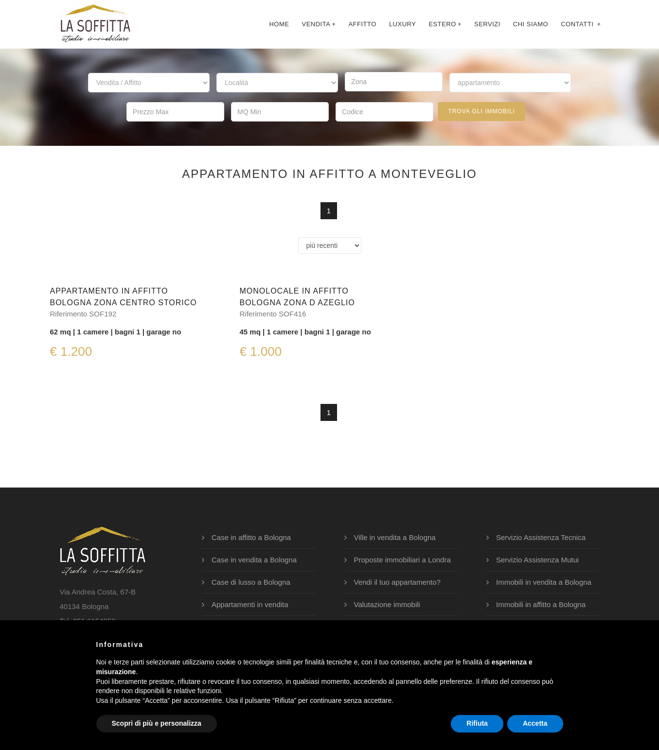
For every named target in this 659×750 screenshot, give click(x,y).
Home (279, 24)
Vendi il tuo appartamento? (397, 582)
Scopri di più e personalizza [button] (156, 723)
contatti (581, 24)
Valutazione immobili (387, 604)
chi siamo (530, 24)
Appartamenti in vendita (250, 604)
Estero (445, 24)
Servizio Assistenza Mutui (537, 560)
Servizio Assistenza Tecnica (541, 537)
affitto (362, 24)
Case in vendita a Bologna (254, 560)
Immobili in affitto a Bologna (541, 604)
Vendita (319, 24)
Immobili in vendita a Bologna (543, 582)
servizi (487, 24)
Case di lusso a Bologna (251, 582)
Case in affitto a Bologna (251, 537)
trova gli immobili (481, 111)
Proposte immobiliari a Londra (402, 560)
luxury (402, 24)
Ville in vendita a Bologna (395, 537)
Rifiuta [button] (477, 723)
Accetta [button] (535, 723)
